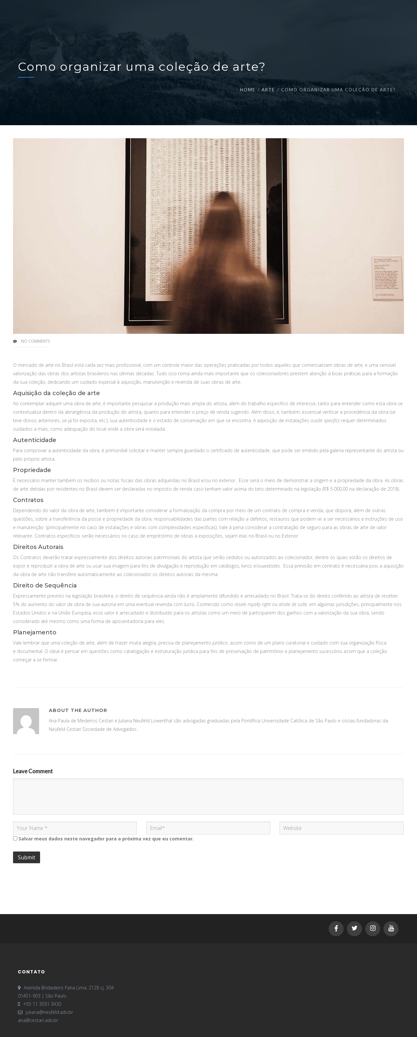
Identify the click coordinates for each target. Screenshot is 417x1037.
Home (247, 89)
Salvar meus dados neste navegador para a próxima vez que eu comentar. (106, 839)
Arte (268, 89)
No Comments (35, 341)
